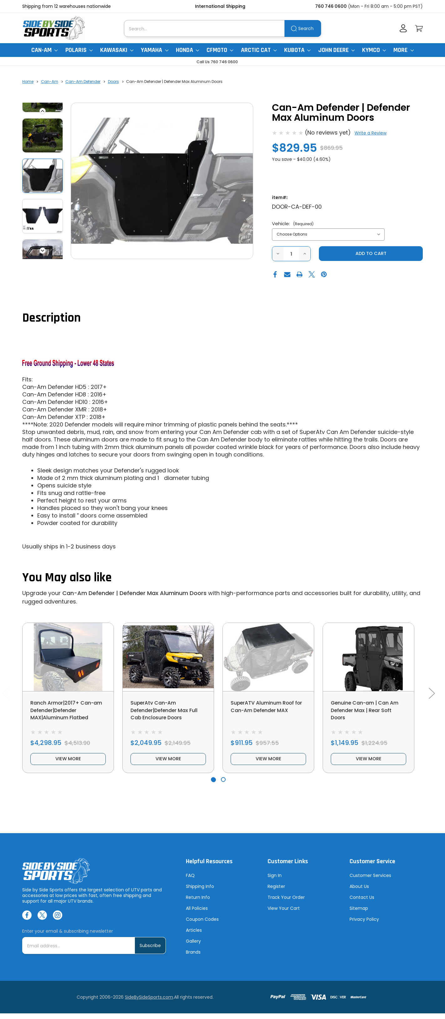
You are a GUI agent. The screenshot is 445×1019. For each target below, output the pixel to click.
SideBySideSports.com (149, 1003)
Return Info (198, 903)
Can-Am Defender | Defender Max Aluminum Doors (134, 593)
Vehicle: (293, 223)
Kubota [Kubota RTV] (297, 50)
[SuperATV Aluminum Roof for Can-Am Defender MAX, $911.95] (268, 657)
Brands (193, 958)
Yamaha (154, 50)
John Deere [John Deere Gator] (336, 50)
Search (306, 28)
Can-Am (44, 50)
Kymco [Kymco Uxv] (374, 50)
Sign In (275, 881)
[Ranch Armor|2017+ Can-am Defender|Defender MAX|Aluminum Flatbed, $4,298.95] (68, 657)
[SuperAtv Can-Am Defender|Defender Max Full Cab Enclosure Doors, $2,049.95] (168, 657)
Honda (187, 50)
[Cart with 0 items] (419, 28)
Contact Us (362, 903)
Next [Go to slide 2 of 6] (42, 250)
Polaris (79, 50)
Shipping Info (200, 892)
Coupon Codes (202, 925)
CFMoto (220, 50)
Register (276, 892)
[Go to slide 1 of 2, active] (213, 785)
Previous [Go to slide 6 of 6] (42, 111)
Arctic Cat (259, 50)
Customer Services (370, 881)
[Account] (403, 28)
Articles (194, 936)
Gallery (193, 947)
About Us (359, 892)
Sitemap (359, 914)
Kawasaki (116, 50)
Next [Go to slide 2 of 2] (431, 696)
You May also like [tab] (67, 578)
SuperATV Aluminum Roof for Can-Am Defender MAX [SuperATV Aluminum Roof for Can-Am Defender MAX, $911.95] (267, 712)
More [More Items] (403, 50)
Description (51, 319)
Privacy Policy (364, 925)
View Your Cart (284, 914)
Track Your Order (286, 903)
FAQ (190, 881)
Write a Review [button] (370, 133)
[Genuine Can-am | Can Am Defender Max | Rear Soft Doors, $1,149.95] (368, 657)
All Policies (197, 914)
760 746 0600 (331, 6)
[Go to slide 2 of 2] (223, 785)
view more (68, 763)
